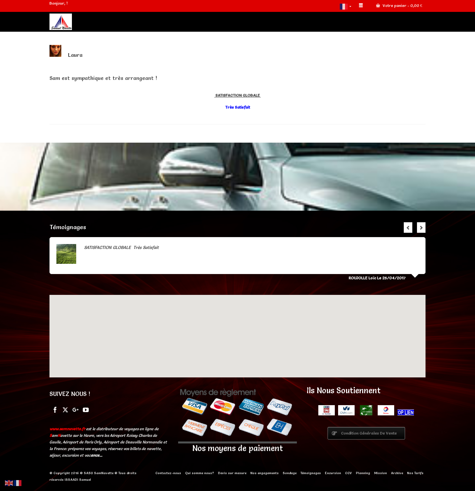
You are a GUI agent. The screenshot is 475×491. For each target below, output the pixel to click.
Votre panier (399, 5)
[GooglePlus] (75, 409)
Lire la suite (171, 247)
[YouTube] (85, 409)
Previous (408, 227)
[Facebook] (55, 409)
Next (421, 227)
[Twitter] (65, 409)
